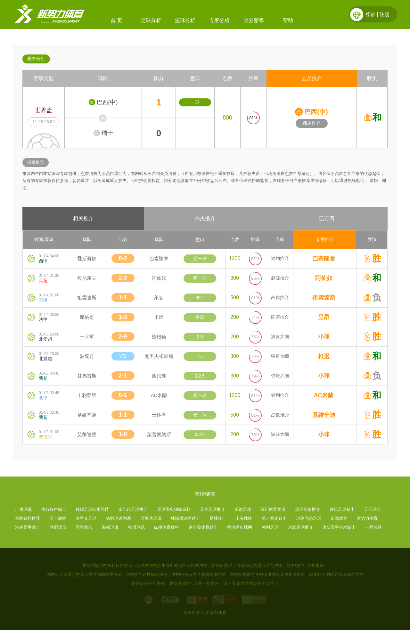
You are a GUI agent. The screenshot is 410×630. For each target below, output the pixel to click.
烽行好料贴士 (53, 509)
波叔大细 (280, 336)
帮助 (288, 20)
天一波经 (58, 518)
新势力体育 (367, 518)
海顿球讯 (110, 527)
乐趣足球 (242, 509)
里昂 (324, 317)
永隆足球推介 (300, 527)
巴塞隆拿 (323, 258)
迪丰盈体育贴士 (203, 527)
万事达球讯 (151, 518)
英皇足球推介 (212, 509)
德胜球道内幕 (118, 518)
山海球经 (243, 518)
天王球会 (372, 509)
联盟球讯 (58, 527)
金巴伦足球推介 (133, 509)
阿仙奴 (323, 278)
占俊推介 (280, 297)
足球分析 (151, 20)
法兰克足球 (86, 518)
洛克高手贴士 (27, 527)
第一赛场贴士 (274, 518)
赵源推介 (280, 277)
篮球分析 (185, 20)
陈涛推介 (280, 316)
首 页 (116, 20)
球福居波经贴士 (185, 518)
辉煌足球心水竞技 (92, 509)
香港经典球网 (239, 527)
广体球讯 (23, 509)
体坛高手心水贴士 (339, 527)
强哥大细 (280, 356)
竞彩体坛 (84, 527)
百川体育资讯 (272, 509)
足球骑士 (217, 518)
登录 (370, 14)
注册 (385, 14)
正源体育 (339, 518)
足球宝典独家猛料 (174, 509)
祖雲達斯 (323, 297)
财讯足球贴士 (342, 509)
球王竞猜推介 (307, 509)
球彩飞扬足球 (308, 518)
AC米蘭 (324, 395)
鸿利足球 (270, 527)
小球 (324, 337)
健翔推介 (280, 258)
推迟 (324, 356)
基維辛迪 (323, 415)
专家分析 (219, 20)
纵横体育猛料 (166, 527)
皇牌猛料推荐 (27, 518)
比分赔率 (253, 20)
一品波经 (373, 527)
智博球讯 (136, 527)
